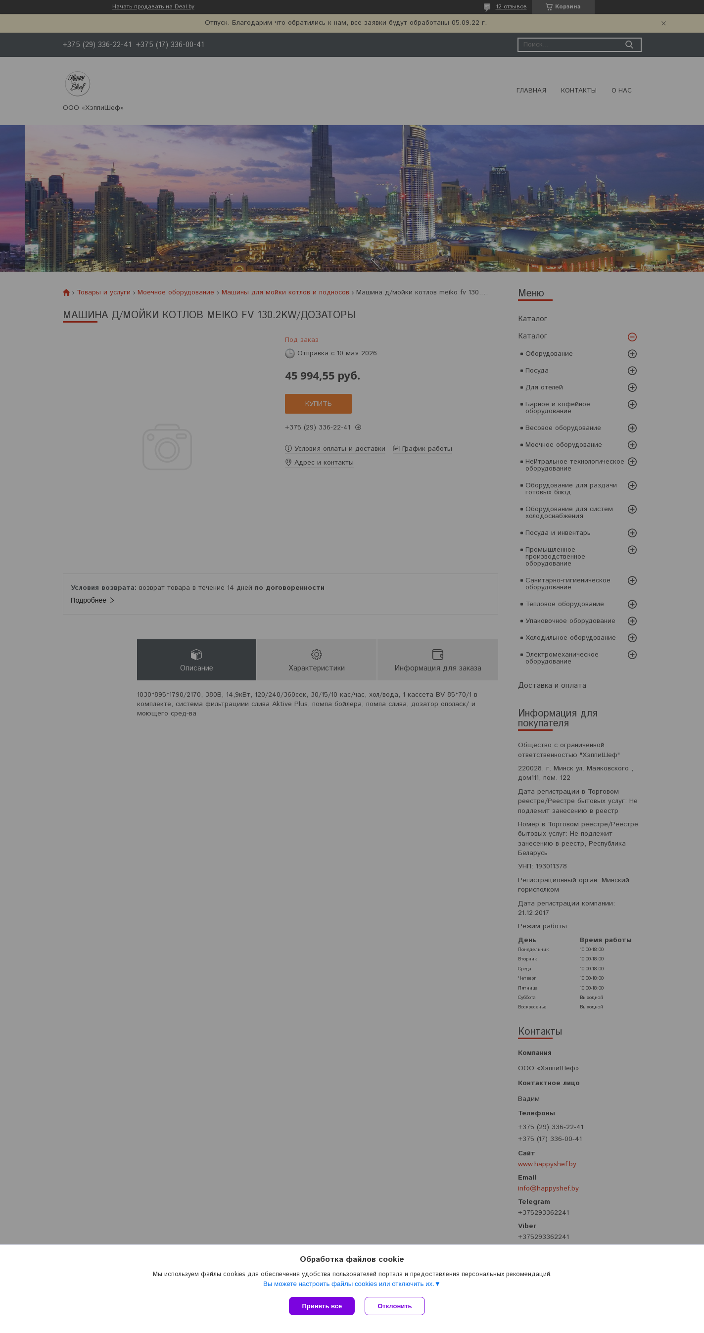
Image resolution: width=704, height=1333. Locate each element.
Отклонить (394, 1306)
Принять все (322, 1306)
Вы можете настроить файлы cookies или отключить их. (348, 1283)
